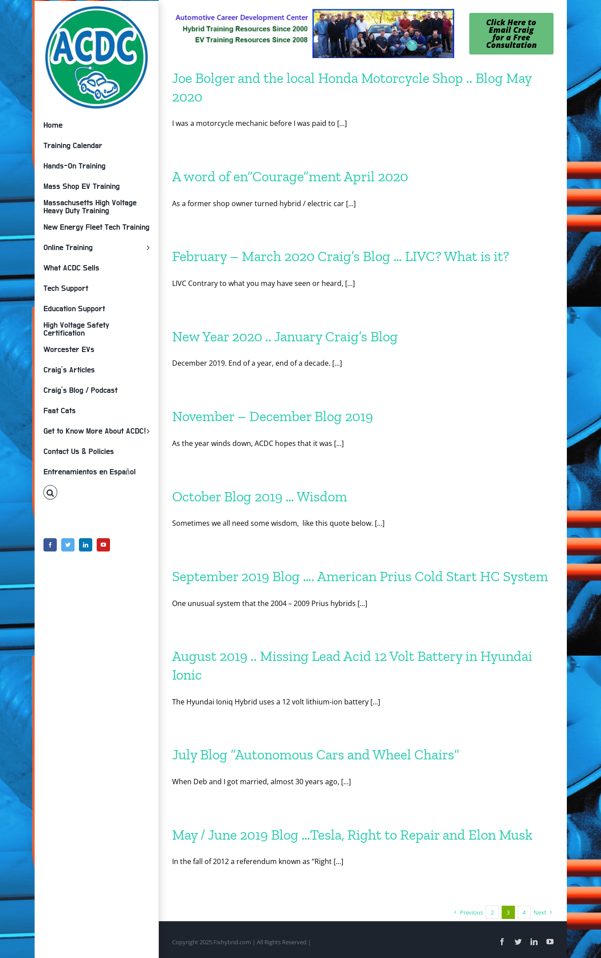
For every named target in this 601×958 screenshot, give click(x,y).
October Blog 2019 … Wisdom (259, 496)
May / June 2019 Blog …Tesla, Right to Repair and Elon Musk (352, 834)
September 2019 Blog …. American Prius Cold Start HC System (360, 576)
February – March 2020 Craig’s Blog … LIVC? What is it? (340, 256)
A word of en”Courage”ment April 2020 (290, 176)
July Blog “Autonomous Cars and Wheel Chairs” (316, 754)
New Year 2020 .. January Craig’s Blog (285, 336)
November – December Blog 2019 (272, 416)
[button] (96, 492)
